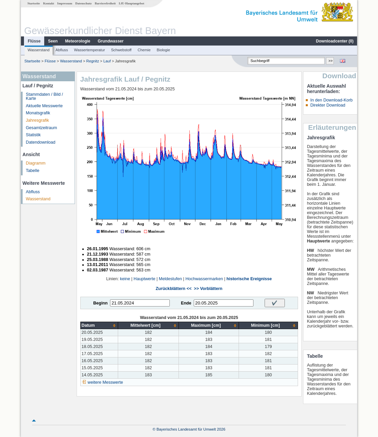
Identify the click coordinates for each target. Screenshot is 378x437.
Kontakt (48, 3)
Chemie (144, 50)
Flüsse (34, 41)
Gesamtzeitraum (41, 127)
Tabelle (32, 170)
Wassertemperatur (89, 50)
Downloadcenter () (334, 41)
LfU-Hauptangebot (131, 3)
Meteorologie (77, 41)
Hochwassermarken (204, 278)
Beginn (100, 303)
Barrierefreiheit (105, 3)
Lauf (107, 61)
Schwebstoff (121, 50)
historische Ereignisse (249, 278)
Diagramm (36, 163)
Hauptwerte (144, 278)
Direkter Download (327, 105)
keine (125, 278)
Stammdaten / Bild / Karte (44, 96)
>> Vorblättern (208, 288)
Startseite (33, 3)
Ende (186, 303)
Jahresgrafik (37, 120)
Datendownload (41, 142)
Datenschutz (83, 3)
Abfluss (62, 50)
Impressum (64, 3)
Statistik (33, 135)
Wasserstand (39, 50)
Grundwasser (111, 41)
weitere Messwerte (105, 382)
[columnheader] (99, 325)
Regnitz (92, 61)
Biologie (163, 50)
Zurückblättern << (173, 288)
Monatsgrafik (38, 113)
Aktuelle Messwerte (44, 106)
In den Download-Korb (331, 100)
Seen (53, 41)
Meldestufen (170, 278)
